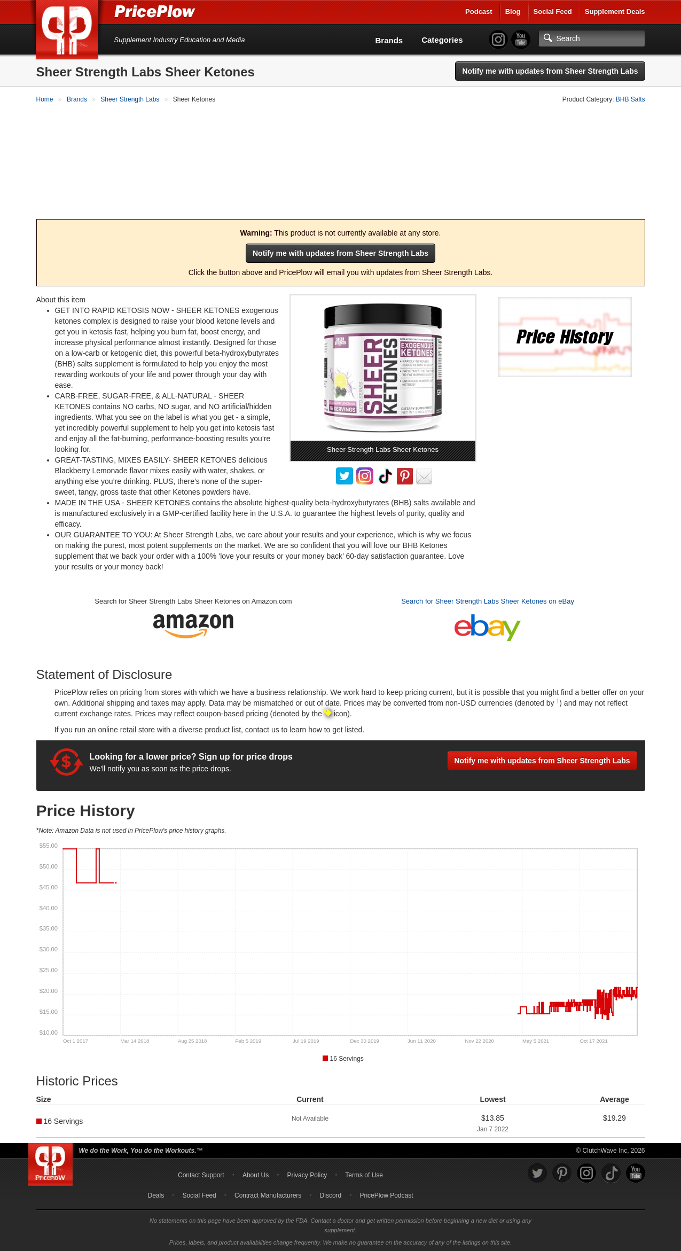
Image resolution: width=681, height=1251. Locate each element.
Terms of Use (364, 1173)
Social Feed (553, 11)
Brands (389, 40)
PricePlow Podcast (386, 1194)
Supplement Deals (615, 11)
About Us (255, 1173)
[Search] (591, 38)
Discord (331, 1194)
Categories (442, 39)
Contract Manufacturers (267, 1194)
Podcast (478, 11)
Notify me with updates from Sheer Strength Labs (550, 71)
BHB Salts (630, 99)
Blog (513, 11)
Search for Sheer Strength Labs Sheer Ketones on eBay (487, 600)
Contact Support (201, 1173)
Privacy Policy (307, 1173)
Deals (156, 1194)
